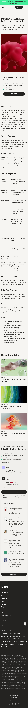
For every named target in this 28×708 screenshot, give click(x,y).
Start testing (14, 94)
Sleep (2, 647)
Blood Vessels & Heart (15, 633)
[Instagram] (19, 704)
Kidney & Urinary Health (20, 641)
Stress (8, 647)
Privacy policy (14, 693)
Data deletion (14, 697)
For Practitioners (6, 615)
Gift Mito (3, 612)
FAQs (2, 601)
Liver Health (4, 644)
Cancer (3, 636)
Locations (4, 598)
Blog (2, 607)
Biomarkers (4, 633)
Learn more (14, 98)
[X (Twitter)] (9, 704)
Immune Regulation (6, 641)
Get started (19, 7)
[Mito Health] (4, 587)
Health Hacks (15, 639)
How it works (4, 592)
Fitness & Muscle (5, 639)
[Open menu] (25, 7)
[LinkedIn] (15, 704)
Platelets (3, 140)
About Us (3, 604)
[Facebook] (12, 704)
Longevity (12, 644)
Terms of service (14, 695)
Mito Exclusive (21, 644)
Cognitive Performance (13, 636)
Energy (23, 636)
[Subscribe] (25, 623)
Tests (2, 595)
